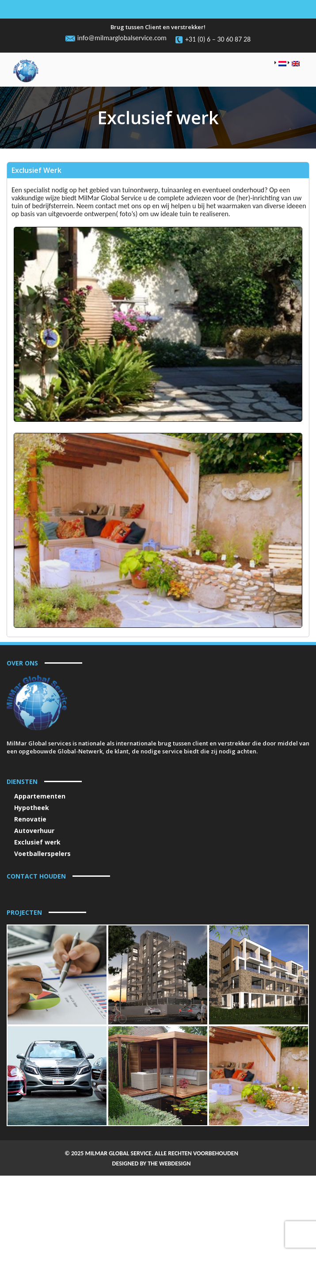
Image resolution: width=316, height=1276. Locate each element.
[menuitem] (280, 63)
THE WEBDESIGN (169, 1241)
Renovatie (30, 819)
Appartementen (39, 796)
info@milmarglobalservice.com (122, 38)
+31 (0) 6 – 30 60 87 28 (218, 39)
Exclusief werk (37, 842)
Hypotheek (31, 807)
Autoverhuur (34, 830)
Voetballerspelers (42, 853)
